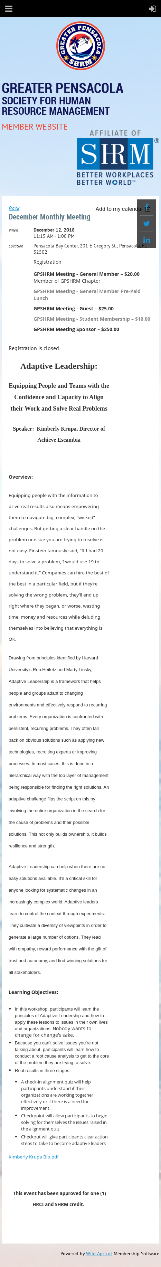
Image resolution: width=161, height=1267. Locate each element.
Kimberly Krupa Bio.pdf (34, 1157)
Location (16, 245)
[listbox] (123, 209)
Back (14, 208)
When (13, 230)
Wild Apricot (99, 1253)
